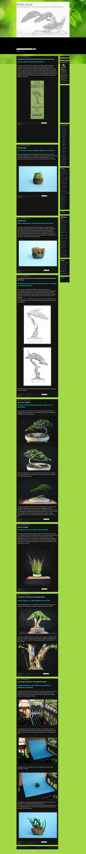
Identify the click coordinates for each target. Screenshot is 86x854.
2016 (63, 161)
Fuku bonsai (63, 251)
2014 (63, 157)
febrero (63, 133)
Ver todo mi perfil (64, 82)
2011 (63, 130)
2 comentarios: (37, 195)
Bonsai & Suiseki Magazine (64, 271)
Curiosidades (23, 843)
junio (63, 139)
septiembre (64, 144)
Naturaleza (63, 199)
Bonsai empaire (64, 220)
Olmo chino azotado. (23, 402)
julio (63, 141)
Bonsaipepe (63, 244)
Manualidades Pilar (64, 222)
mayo (63, 138)
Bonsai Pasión (63, 266)
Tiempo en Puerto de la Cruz (64, 280)
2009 (63, 126)
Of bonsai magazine (65, 262)
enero (63, 131)
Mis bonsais (23, 520)
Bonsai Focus (63, 268)
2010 (63, 128)
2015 (63, 159)
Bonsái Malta (63, 241)
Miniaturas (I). (21, 220)
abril (63, 136)
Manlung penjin (64, 255)
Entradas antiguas (53, 847)
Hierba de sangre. (22, 527)
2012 (63, 154)
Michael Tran (63, 224)
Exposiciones (23, 124)
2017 (63, 162)
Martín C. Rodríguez (64, 70)
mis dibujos (63, 183)
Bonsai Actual (63, 264)
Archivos (62, 203)
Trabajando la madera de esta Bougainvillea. (31, 597)
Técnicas (34, 843)
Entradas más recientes (22, 847)
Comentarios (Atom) (39, 850)
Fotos (62, 205)
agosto (63, 143)
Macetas (62, 181)
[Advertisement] (37, 134)
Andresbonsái (63, 226)
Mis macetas (63, 179)
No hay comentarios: (38, 270)
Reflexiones (63, 187)
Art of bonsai (63, 253)
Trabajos (27, 520)
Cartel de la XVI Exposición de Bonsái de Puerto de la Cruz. (35, 59)
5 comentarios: (37, 394)
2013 (63, 156)
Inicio (38, 847)
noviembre (64, 148)
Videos (62, 207)
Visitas (62, 189)
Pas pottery (63, 228)
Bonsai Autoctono (64, 273)
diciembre (64, 151)
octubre (63, 147)
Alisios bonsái (24, 4)
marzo (63, 134)
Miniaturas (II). (21, 148)
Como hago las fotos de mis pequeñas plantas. (32, 681)
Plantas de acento (24, 197)
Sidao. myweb (63, 249)
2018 (63, 164)
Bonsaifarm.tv (63, 230)
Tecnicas (62, 201)
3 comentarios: (37, 588)
